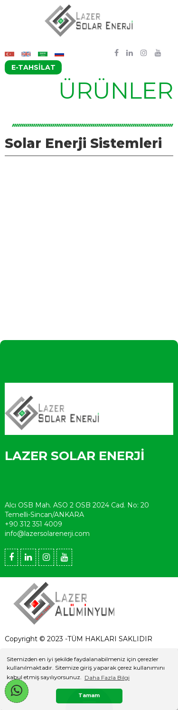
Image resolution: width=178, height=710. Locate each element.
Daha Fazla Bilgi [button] (107, 677)
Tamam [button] (89, 695)
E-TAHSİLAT (33, 67)
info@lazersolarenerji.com (47, 533)
